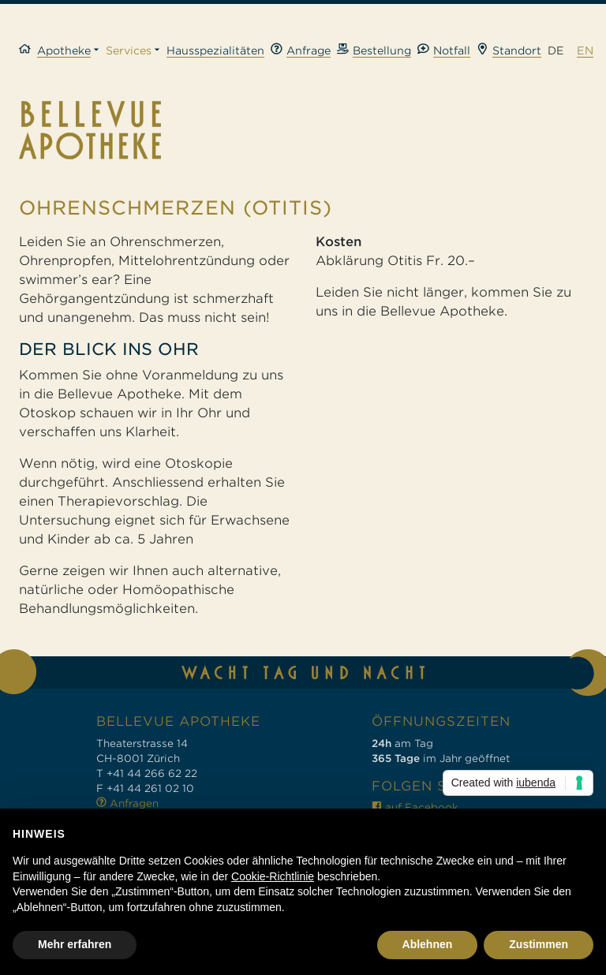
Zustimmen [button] (538, 944)
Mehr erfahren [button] (74, 944)
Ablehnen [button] (427, 944)
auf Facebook (415, 807)
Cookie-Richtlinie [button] (272, 876)
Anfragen (127, 803)
